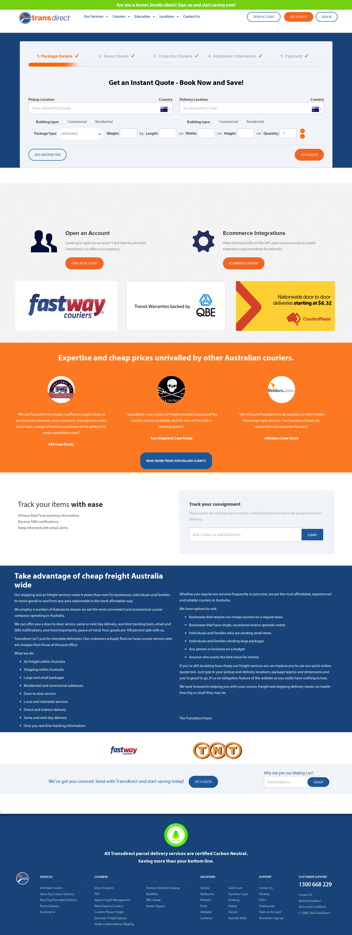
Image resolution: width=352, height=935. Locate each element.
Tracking (264, 894)
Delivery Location (194, 99)
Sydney (205, 888)
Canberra (206, 918)
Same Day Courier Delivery (57, 894)
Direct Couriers (103, 888)
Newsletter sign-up (271, 918)
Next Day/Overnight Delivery (58, 900)
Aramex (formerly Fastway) (163, 888)
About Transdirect (310, 901)
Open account (263, 17)
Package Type (45, 133)
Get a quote (298, 17)
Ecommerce (47, 912)
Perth (203, 906)
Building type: (47, 121)
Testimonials (267, 906)
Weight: (113, 133)
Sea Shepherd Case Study (172, 438)
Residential (101, 121)
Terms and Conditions (312, 907)
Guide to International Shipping (114, 924)
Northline (152, 894)
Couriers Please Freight (109, 912)
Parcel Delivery (49, 906)
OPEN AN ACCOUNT (84, 263)
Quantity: (271, 133)
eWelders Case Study (281, 438)
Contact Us (191, 16)
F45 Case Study (61, 444)
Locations (167, 16)
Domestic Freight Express (110, 918)
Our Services (94, 16)
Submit (312, 535)
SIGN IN (326, 17)
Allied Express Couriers (108, 906)
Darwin (233, 912)
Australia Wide (237, 918)
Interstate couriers (51, 888)
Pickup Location (41, 99)
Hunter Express (155, 906)
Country (165, 99)
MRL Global (153, 900)
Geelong (233, 900)
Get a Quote (309, 155)
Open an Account (270, 912)
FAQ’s (262, 900)
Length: (152, 133)
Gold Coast (235, 888)
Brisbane (205, 900)
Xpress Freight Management (112, 900)
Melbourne (207, 894)
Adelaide (206, 912)
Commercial (75, 121)
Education (142, 16)
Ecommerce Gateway (243, 263)
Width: (191, 133)
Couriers (119, 16)
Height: (230, 133)
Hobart (232, 906)
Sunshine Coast (238, 894)
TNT (96, 894)
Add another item (47, 155)
